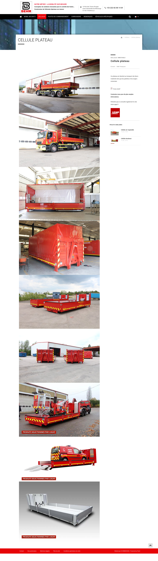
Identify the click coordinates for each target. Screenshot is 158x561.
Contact (22, 551)
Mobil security (30, 16)
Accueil (20, 16)
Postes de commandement (58, 16)
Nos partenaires (32, 551)
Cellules (41, 16)
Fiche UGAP (117, 89)
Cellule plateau (135, 37)
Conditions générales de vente (72, 551)
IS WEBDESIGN (125, 551)
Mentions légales (45, 551)
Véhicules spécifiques (103, 16)
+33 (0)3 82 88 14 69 (115, 7)
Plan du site (56, 551)
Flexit (138, 551)
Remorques (88, 16)
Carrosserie (76, 16)
